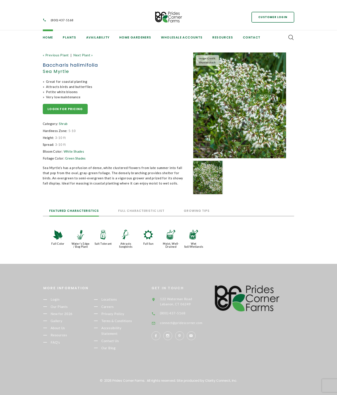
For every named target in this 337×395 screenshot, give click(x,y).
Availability (98, 37)
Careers (112, 307)
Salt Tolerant (103, 243)
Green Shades (75, 158)
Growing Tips (197, 211)
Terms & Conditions (121, 321)
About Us (62, 328)
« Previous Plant (56, 55)
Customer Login (272, 17)
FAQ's (59, 342)
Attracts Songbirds (126, 245)
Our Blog (113, 348)
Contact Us (114, 341)
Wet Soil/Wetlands (193, 245)
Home (48, 37)
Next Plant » (83, 55)
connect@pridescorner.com (187, 323)
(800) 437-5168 (62, 20)
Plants (69, 37)
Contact (251, 37)
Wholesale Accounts (181, 37)
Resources (222, 37)
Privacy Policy (117, 314)
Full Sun (148, 243)
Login (59, 299)
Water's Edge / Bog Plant (81, 245)
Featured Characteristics (74, 211)
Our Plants (63, 307)
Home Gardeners (135, 37)
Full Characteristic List (141, 211)
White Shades (74, 151)
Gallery (61, 321)
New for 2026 (66, 314)
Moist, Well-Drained (171, 245)
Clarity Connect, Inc (220, 380)
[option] (239, 105)
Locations (113, 299)
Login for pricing (65, 109)
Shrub (63, 124)
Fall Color (57, 243)
